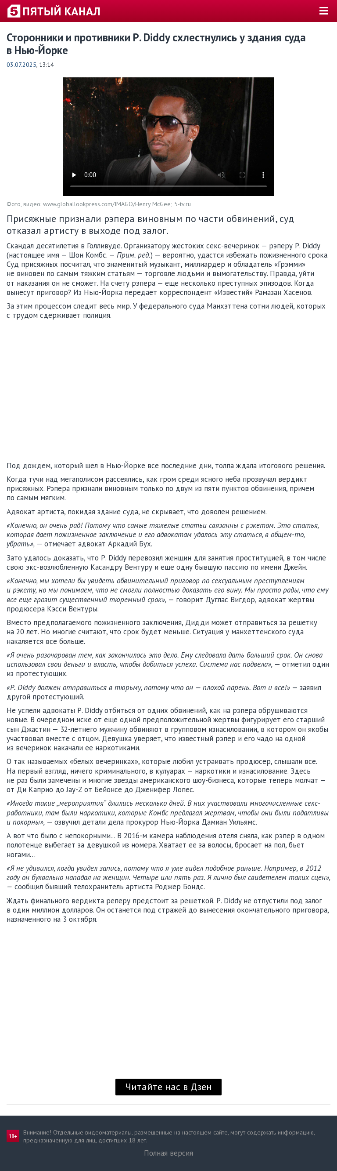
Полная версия (168, 1153)
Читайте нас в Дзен (168, 1086)
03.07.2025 (21, 65)
